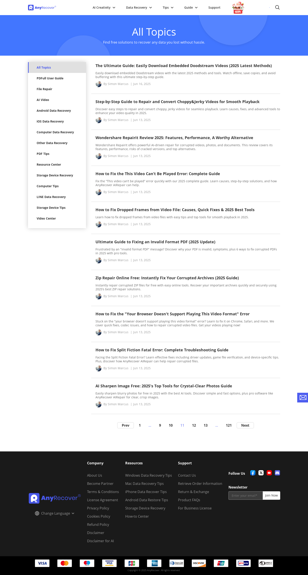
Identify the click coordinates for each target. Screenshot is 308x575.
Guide (191, 7)
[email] (245, 495)
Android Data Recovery (54, 110)
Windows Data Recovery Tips (148, 475)
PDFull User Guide (50, 78)
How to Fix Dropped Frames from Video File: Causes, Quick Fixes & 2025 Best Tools (175, 209)
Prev (125, 425)
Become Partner (100, 483)
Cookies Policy (98, 516)
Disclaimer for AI (100, 541)
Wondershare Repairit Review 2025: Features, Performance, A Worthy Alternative (174, 137)
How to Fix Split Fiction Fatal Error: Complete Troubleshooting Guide (161, 349)
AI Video (43, 100)
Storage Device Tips (51, 208)
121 (229, 425)
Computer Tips (48, 186)
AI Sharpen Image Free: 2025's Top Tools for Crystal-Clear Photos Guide (163, 385)
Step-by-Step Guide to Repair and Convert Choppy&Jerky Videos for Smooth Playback (177, 101)
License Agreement (102, 500)
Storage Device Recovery (55, 175)
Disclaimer (95, 532)
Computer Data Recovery (55, 132)
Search (277, 7)
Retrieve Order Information (200, 483)
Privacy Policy (98, 508)
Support (214, 7)
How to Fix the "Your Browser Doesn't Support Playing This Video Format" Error (172, 313)
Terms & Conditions (103, 491)
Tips (168, 7)
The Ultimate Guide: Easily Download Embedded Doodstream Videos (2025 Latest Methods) (183, 65)
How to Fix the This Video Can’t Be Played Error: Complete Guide (157, 173)
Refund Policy (98, 524)
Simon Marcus (118, 84)
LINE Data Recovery (51, 197)
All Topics (44, 67)
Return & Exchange (193, 491)
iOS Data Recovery (50, 121)
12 (194, 425)
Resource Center (49, 164)
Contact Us (187, 475)
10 (171, 425)
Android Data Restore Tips (146, 500)
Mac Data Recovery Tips (144, 483)
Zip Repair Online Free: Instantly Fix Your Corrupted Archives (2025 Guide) (167, 277)
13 (206, 425)
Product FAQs (189, 500)
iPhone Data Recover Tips (146, 491)
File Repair (44, 89)
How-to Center (137, 516)
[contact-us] (302, 397)
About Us (94, 475)
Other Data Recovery (52, 143)
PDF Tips (43, 154)
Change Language (54, 513)
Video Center (46, 218)
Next (245, 425)
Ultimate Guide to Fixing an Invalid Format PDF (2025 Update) (155, 241)
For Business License (195, 508)
